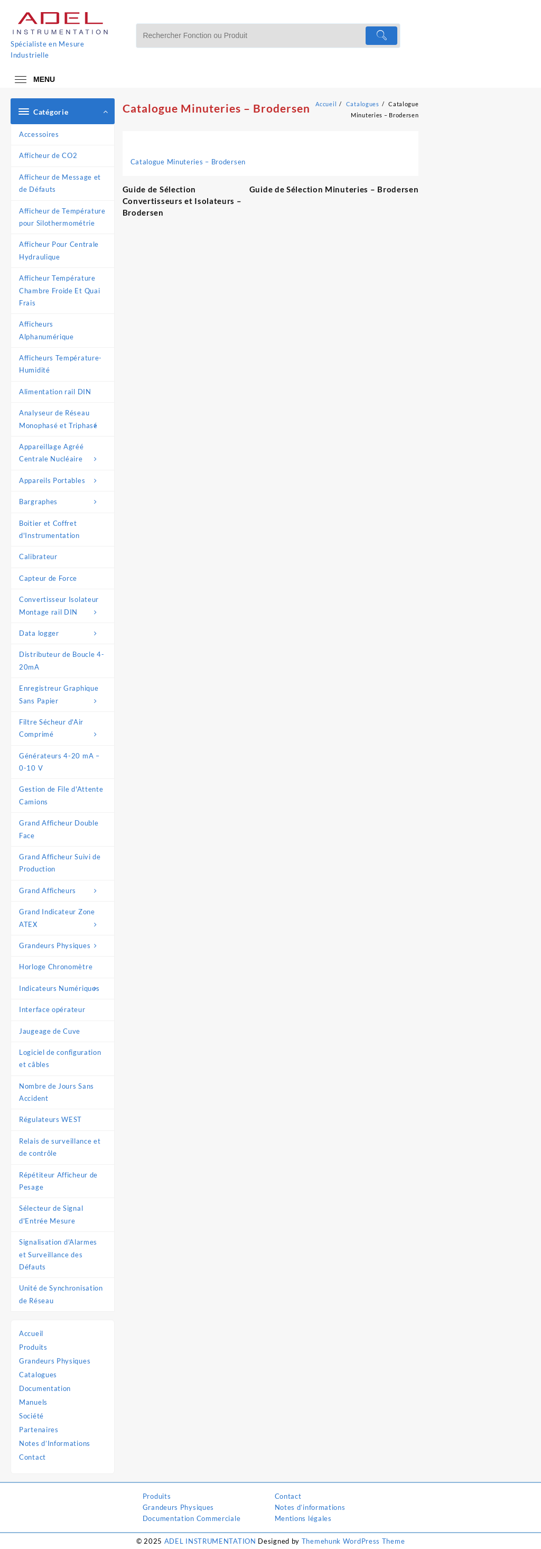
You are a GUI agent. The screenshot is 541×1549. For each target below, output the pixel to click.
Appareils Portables (64, 481)
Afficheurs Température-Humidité (60, 364)
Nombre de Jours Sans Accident (56, 1092)
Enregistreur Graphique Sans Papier (64, 695)
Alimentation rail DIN (55, 391)
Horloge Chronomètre (55, 966)
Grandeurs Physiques (64, 946)
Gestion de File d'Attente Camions (61, 795)
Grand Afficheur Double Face (58, 829)
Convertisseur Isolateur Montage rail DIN (64, 606)
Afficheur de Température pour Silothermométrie (62, 217)
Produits (33, 1347)
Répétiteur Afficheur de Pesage (58, 1181)
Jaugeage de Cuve (49, 1031)
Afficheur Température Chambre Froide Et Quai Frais (59, 290)
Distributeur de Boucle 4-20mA (62, 660)
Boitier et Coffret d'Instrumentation (49, 529)
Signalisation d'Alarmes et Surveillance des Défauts (58, 1254)
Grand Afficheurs (64, 891)
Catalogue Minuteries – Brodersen (216, 108)
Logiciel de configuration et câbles (60, 1058)
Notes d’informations (310, 1507)
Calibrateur (38, 556)
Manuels (33, 1402)
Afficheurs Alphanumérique (46, 330)
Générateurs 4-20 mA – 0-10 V (59, 762)
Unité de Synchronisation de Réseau (61, 1294)
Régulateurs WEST (50, 1119)
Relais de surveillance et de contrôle (60, 1147)
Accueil (31, 1333)
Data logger (64, 633)
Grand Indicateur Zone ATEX (64, 919)
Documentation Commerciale (192, 1518)
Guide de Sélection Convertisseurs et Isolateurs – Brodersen (182, 200)
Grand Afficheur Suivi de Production (60, 862)
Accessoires (39, 134)
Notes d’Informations (54, 1443)
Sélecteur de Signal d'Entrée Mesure (51, 1214)
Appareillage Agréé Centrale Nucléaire (64, 454)
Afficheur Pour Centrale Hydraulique (59, 250)
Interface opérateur (52, 1009)
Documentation (45, 1388)
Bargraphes (64, 502)
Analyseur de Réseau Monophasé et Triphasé (64, 420)
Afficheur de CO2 (48, 155)
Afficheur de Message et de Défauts (60, 183)
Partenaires (39, 1429)
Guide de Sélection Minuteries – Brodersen (334, 189)
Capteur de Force (48, 578)
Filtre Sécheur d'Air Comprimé (64, 729)
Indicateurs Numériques (64, 988)
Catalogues (38, 1374)
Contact (32, 1457)
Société (31, 1416)
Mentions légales (303, 1518)
